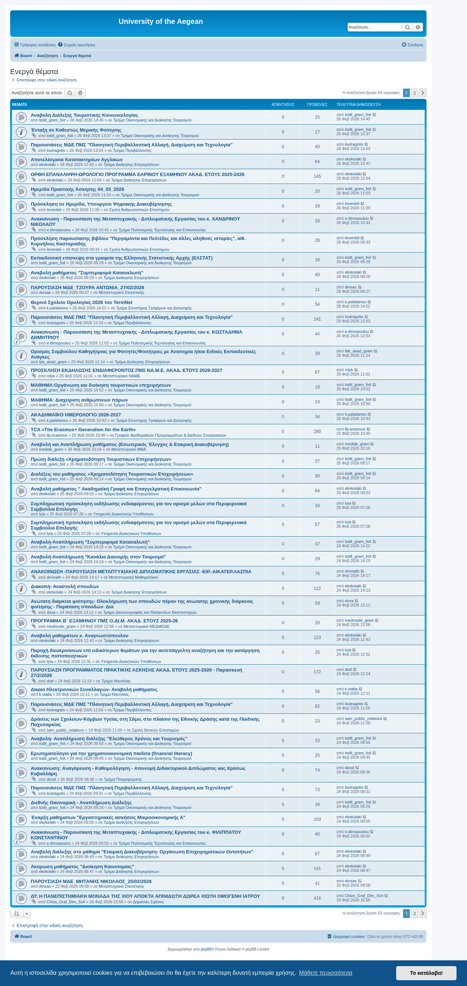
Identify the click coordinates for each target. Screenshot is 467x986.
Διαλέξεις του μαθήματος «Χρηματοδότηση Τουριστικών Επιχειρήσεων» (112, 474)
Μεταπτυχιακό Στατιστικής (121, 292)
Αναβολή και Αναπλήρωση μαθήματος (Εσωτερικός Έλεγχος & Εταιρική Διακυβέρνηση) (130, 444)
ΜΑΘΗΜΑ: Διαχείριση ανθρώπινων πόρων (79, 400)
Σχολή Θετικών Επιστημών (155, 730)
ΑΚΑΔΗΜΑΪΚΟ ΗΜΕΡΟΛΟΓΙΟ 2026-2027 (76, 414)
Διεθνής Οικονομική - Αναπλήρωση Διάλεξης (81, 802)
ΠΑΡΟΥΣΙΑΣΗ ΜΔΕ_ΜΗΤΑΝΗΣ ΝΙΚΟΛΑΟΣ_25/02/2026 (91, 881)
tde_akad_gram (53, 362)
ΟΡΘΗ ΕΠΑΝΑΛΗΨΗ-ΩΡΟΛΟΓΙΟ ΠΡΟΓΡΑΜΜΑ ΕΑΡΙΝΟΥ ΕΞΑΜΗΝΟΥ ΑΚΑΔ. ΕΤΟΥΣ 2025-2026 (137, 174)
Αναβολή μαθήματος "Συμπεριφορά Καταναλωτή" (87, 272)
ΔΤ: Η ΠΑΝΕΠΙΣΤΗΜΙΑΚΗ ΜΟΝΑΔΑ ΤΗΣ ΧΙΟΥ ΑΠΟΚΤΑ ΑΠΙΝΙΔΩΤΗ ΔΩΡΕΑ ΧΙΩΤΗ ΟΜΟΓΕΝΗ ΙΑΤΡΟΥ (145, 896)
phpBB (206, 949)
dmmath (54, 577)
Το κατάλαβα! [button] (426, 973)
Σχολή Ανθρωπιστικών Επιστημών (139, 209)
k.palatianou (57, 308)
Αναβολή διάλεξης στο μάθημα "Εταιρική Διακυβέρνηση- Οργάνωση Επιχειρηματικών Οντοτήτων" (142, 851)
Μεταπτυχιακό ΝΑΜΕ (121, 376)
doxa (51, 612)
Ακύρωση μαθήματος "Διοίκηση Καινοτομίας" (82, 866)
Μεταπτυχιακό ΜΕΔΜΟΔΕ (147, 626)
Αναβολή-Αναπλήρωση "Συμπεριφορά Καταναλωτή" (90, 542)
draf (50, 681)
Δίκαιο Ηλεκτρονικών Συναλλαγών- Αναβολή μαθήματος (94, 689)
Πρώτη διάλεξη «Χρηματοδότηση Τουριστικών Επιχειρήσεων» (101, 459)
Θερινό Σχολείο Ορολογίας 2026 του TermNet (81, 302)
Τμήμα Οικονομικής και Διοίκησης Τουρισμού (152, 120)
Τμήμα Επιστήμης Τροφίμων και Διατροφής (154, 308)
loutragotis (56, 150)
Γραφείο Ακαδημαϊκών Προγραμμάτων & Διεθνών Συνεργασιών (170, 435)
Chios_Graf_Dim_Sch (66, 902)
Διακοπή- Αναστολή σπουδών (65, 586)
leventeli (54, 209)
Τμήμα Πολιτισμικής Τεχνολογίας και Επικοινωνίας (162, 230)
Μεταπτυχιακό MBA (128, 449)
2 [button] (415, 93)
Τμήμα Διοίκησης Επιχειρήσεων (131, 164)
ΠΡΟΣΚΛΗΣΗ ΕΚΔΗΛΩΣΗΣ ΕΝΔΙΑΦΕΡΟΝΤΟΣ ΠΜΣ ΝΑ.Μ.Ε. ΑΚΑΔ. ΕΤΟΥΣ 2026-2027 (126, 370)
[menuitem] (76, 44)
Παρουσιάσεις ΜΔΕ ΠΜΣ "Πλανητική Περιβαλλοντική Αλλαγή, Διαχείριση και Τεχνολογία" (132, 144)
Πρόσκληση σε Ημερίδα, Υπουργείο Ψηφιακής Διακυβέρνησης (101, 204)
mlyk (51, 376)
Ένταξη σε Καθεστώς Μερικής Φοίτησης (76, 130)
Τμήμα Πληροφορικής (123, 779)
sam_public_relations (65, 730)
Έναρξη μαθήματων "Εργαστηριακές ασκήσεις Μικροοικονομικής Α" (108, 817)
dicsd (51, 779)
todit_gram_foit (52, 120)
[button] (423, 93)
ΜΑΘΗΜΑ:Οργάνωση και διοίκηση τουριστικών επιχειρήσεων (101, 385)
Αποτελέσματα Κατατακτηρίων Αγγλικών (77, 159)
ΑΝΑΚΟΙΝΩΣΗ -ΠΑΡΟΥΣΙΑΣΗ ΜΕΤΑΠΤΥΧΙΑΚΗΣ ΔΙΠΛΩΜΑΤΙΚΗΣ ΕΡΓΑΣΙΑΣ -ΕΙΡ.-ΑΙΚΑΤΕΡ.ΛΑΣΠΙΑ (141, 571)
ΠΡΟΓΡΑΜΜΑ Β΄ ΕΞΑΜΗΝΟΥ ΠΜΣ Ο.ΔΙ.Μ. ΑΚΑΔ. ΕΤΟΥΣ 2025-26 (104, 620)
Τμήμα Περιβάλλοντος (132, 150)
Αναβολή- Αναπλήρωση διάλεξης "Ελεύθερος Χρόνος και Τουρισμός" (109, 738)
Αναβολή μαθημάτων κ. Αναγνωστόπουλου (79, 635)
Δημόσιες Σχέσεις (148, 902)
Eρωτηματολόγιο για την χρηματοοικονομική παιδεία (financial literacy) (111, 753)
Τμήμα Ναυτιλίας (116, 681)
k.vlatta (45, 694)
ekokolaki (47, 164)
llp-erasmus (57, 435)
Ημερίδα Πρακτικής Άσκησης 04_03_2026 (77, 189)
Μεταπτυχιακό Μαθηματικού (133, 577)
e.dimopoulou (58, 230)
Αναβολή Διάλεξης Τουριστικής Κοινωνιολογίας (84, 115)
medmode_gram (61, 626)
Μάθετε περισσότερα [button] (325, 973)
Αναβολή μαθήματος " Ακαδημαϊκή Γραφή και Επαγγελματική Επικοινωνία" (116, 489)
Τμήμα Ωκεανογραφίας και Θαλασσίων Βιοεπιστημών (150, 612)
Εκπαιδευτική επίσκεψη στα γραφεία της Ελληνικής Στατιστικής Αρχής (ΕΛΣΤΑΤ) (122, 258)
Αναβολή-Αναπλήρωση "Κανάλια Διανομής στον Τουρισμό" (98, 557)
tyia (42, 514)
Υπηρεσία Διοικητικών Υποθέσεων (123, 514)
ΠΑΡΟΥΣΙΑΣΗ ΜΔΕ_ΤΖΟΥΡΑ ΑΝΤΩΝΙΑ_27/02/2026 (87, 287)
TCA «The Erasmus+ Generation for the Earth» (83, 429)
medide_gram (51, 449)
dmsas (45, 292)
